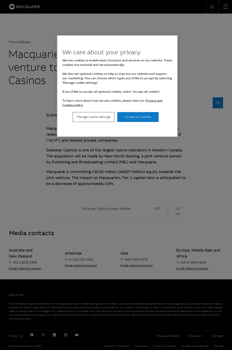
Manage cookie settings (93, 117)
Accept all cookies (138, 117)
